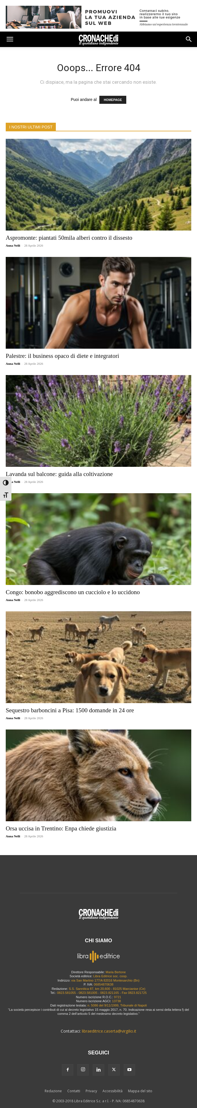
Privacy (91, 1091)
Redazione (53, 1091)
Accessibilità (113, 1091)
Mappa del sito (140, 1091)
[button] (10, 39)
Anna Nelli (13, 245)
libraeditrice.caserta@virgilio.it (109, 1031)
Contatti (73, 1091)
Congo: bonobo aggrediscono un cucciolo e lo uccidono (73, 592)
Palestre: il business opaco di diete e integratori (62, 355)
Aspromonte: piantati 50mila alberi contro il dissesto (69, 237)
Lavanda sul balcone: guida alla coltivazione (59, 474)
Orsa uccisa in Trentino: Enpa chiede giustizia (61, 828)
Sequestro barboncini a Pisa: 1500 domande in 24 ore (70, 710)
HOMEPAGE (113, 100)
